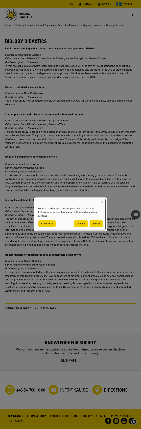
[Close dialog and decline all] (102, 201)
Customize (47, 223)
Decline (81, 223)
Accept (96, 223)
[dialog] (70, 214)
